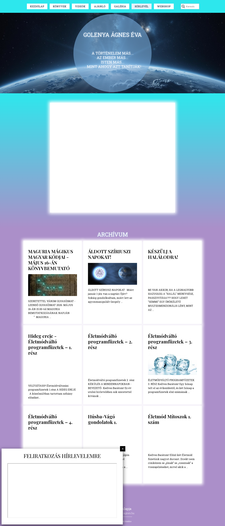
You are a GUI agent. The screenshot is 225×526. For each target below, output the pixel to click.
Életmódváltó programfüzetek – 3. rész (170, 341)
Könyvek (59, 6)
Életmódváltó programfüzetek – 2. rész (110, 341)
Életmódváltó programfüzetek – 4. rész (50, 422)
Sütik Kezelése (125, 521)
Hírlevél (141, 6)
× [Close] (122, 448)
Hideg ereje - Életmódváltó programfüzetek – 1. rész (50, 344)
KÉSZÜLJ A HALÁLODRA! (163, 254)
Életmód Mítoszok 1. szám (169, 419)
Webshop (164, 6)
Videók (80, 6)
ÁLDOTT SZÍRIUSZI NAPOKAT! (109, 254)
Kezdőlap (37, 6)
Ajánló (99, 6)
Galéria (120, 6)
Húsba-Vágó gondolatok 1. (102, 419)
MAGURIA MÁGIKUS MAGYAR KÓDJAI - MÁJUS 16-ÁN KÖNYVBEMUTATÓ (50, 259)
